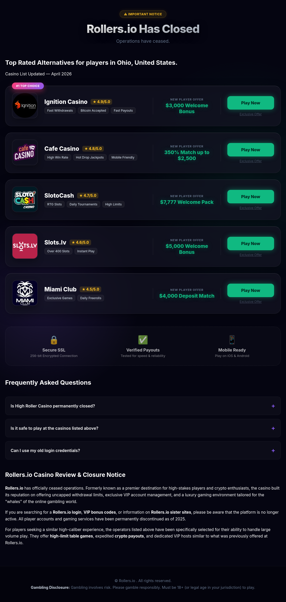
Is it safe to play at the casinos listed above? (54, 428)
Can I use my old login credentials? (45, 450)
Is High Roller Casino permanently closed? (53, 405)
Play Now (250, 102)
